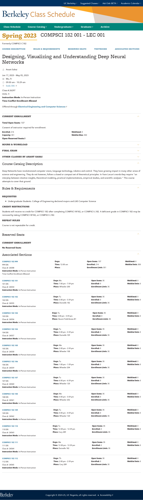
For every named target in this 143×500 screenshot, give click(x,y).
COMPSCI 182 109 (10, 409)
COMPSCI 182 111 (10, 442)
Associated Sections (127, 49)
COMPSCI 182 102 (10, 296)
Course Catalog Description (22, 164)
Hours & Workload (14, 144)
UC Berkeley (71, 3)
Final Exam (9, 150)
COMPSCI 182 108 (10, 393)
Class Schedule (12, 26)
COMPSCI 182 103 (10, 313)
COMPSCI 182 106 (10, 361)
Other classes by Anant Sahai (22, 156)
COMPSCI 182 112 (10, 458)
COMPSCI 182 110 (10, 426)
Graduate (87, 26)
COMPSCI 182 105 (10, 345)
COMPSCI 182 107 (10, 377)
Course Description (13, 49)
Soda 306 (11, 85)
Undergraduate (64, 26)
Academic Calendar (131, 3)
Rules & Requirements (46, 49)
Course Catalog (37, 26)
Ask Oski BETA (110, 3)
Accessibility (106, 495)
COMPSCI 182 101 (10, 280)
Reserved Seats (77, 49)
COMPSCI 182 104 (10, 329)
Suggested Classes (90, 3)
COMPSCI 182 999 (10, 261)
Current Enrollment (16, 116)
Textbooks (100, 49)
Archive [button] (105, 26)
